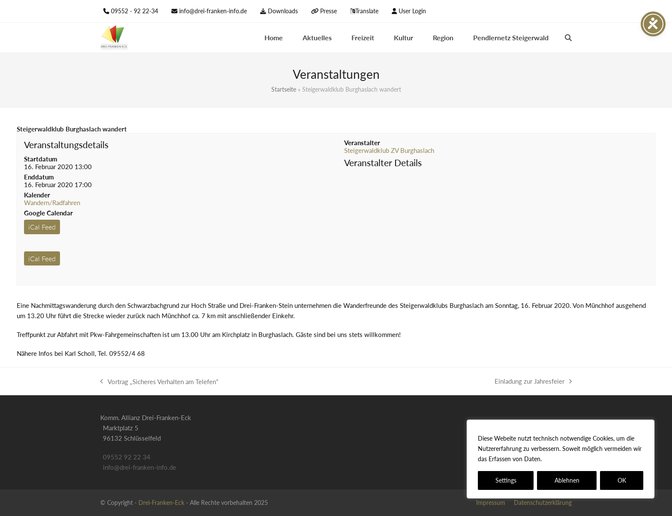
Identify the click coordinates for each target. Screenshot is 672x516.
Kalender (37, 195)
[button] (568, 37)
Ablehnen (567, 480)
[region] (560, 459)
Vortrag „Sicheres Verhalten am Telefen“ (159, 382)
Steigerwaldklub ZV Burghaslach (389, 150)
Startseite (283, 89)
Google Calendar (48, 213)
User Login (412, 11)
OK (622, 480)
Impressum (490, 502)
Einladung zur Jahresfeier (533, 381)
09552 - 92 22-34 (134, 11)
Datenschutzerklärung (574, 458)
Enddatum (39, 177)
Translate (366, 11)
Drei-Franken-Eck (161, 502)
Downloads (283, 11)
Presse (328, 11)
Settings (505, 480)
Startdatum (40, 159)
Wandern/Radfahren (52, 202)
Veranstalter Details (383, 162)
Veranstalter (362, 142)
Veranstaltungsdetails (66, 144)
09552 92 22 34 (126, 457)
